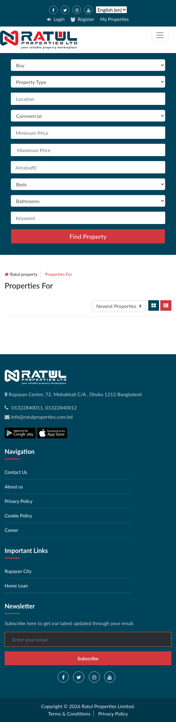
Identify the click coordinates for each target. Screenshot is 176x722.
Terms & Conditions (69, 713)
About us (14, 486)
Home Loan (16, 585)
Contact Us (16, 472)
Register (82, 19)
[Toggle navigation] (160, 35)
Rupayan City (18, 571)
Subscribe (88, 658)
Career (11, 530)
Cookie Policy (18, 515)
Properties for (58, 274)
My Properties (114, 19)
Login (55, 19)
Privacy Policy (18, 501)
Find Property (87, 236)
